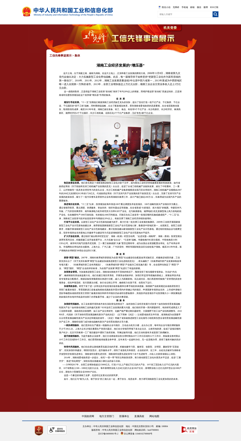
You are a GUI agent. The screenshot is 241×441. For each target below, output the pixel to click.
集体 (77, 55)
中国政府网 (88, 416)
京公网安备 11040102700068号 (136, 434)
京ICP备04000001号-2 (108, 434)
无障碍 (176, 7)
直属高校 (139, 416)
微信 (199, 7)
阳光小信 (164, 7)
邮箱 (192, 7)
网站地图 (154, 416)
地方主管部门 (106, 416)
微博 (205, 7)
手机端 (185, 7)
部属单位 (124, 416)
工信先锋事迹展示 (60, 55)
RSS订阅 (214, 7)
